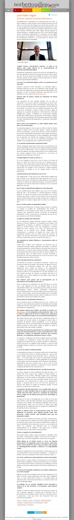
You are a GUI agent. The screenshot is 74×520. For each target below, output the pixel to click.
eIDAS (30, 500)
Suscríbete (38, 512)
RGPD (46, 502)
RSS (44, 512)
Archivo (46, 10)
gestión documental (46, 500)
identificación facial (28, 502)
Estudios (37, 10)
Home (10, 10)
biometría (25, 500)
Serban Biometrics (22, 504)
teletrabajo (30, 504)
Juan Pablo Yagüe (38, 502)
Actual (17, 10)
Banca (19, 500)
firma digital (37, 500)
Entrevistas (27, 10)
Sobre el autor (9, 517)
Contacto (31, 512)
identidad (20, 502)
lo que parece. (41, 94)
